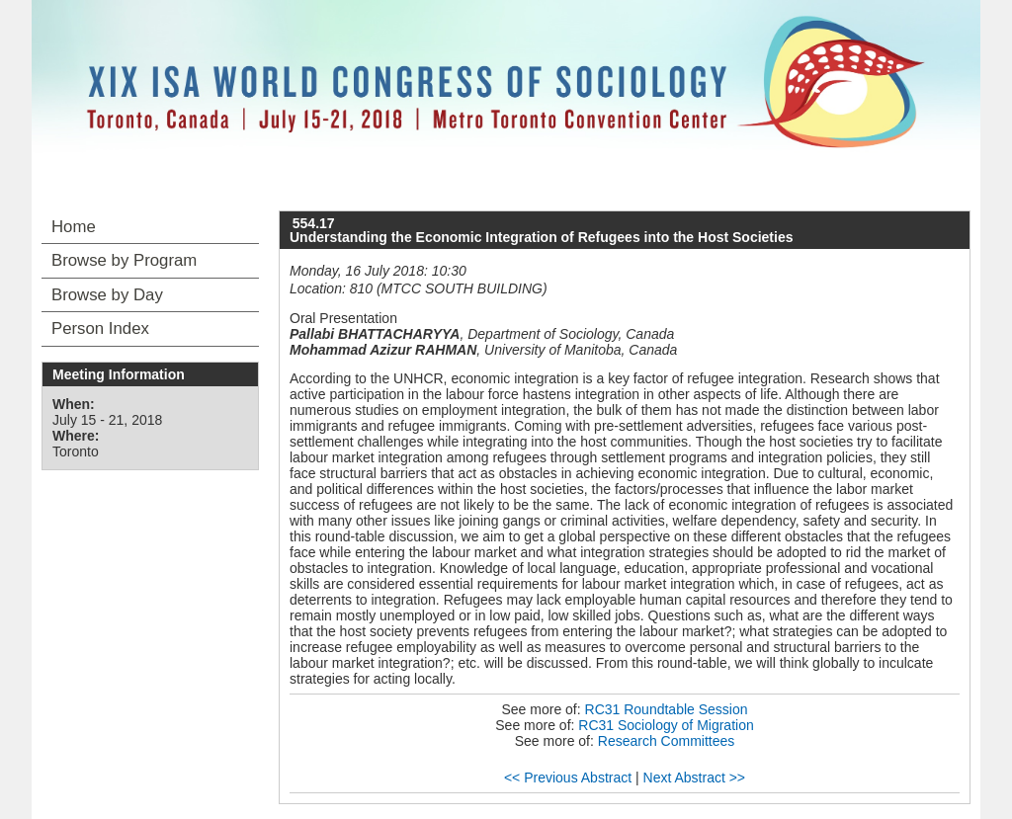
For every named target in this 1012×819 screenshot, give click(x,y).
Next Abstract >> (694, 777)
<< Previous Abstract (568, 777)
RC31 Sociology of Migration (665, 725)
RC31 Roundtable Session (666, 709)
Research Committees (666, 741)
